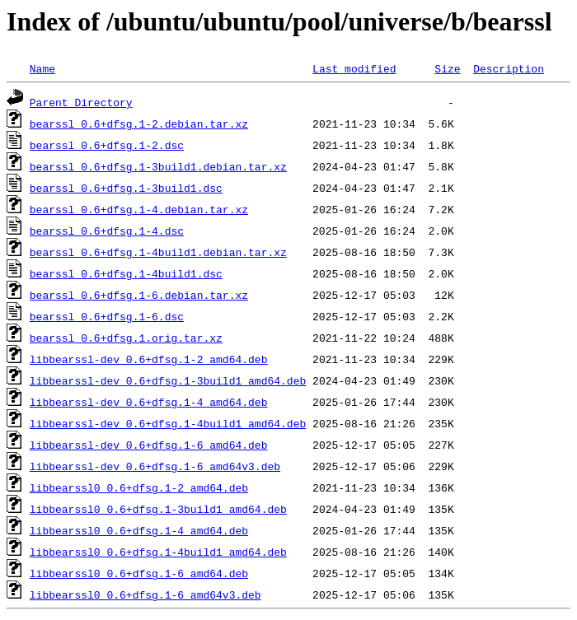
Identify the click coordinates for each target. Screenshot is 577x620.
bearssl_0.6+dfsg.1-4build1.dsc (126, 273)
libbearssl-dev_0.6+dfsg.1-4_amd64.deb (149, 401)
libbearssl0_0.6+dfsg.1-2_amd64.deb (139, 487)
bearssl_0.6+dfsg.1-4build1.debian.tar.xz (158, 252)
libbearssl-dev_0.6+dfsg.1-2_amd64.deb (149, 359)
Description (508, 68)
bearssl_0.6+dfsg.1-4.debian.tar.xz (139, 209)
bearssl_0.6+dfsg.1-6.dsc (107, 316)
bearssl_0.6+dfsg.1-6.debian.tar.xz (139, 294)
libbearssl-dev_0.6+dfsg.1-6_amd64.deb (149, 444)
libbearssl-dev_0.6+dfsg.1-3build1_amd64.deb (168, 380)
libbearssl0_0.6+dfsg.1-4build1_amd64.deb (158, 551)
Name (42, 68)
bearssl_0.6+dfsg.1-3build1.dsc (126, 187)
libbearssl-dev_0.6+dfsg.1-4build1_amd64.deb (168, 423)
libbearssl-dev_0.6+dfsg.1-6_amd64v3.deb (155, 466)
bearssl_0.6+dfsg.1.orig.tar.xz (126, 337)
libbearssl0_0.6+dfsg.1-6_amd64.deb (139, 573)
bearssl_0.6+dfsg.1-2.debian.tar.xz (139, 123)
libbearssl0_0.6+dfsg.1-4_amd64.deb (139, 530)
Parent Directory (81, 102)
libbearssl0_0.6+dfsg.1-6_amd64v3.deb (145, 594)
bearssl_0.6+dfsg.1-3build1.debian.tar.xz (158, 166)
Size (447, 68)
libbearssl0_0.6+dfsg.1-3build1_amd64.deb (158, 508)
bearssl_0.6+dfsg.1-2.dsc (107, 145)
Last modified (354, 68)
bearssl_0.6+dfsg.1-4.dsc (107, 230)
